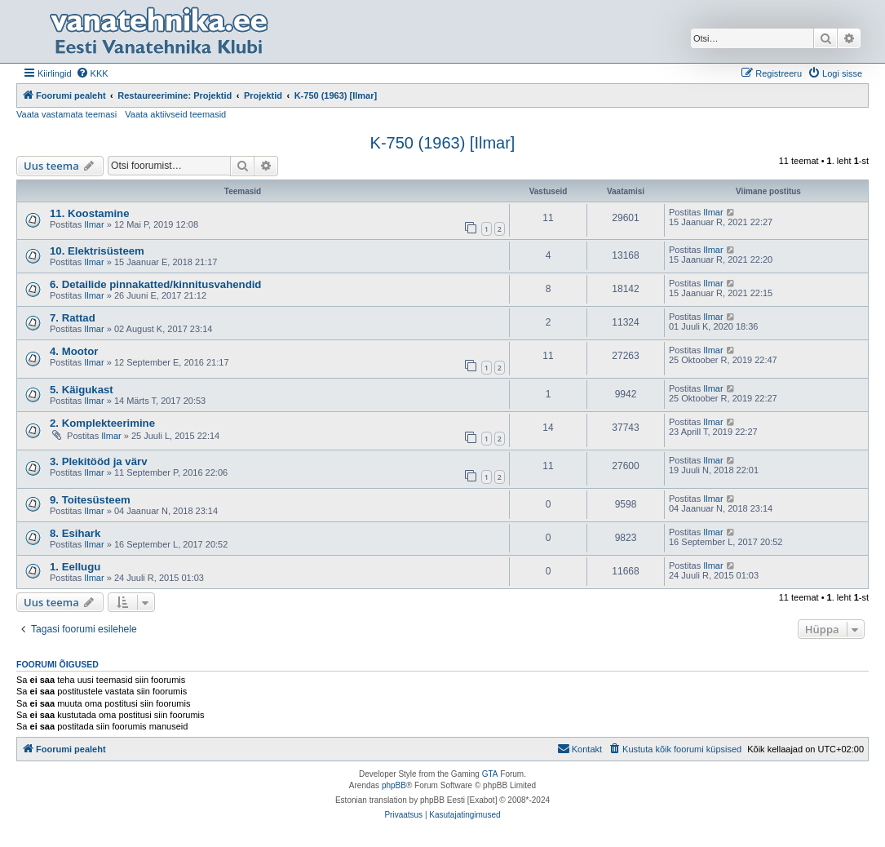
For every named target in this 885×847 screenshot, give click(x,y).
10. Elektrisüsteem (97, 251)
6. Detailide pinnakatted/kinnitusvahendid (155, 284)
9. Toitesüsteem (90, 500)
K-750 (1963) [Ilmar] (443, 143)
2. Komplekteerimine (102, 423)
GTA (490, 773)
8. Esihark (75, 533)
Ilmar (94, 224)
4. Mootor (74, 351)
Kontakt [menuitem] (579, 748)
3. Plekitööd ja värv (98, 461)
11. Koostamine (89, 213)
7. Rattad (72, 318)
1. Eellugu (75, 567)
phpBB (394, 785)
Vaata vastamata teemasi (66, 114)
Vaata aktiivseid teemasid (175, 114)
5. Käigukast (81, 390)
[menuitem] (92, 73)
